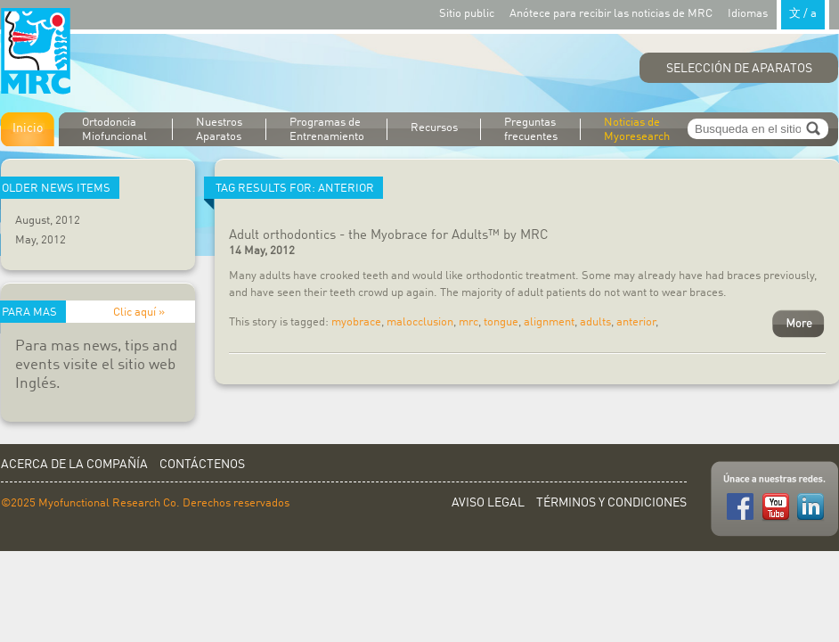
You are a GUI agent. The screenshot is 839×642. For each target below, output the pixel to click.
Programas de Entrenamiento (326, 130)
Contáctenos (202, 464)
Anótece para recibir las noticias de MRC (611, 14)
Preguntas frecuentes (531, 130)
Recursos (434, 128)
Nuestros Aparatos (219, 130)
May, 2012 (40, 240)
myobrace (356, 322)
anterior (636, 322)
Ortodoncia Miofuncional (114, 130)
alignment (549, 322)
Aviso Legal (488, 503)
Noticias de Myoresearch (637, 130)
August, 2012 (47, 220)
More (798, 324)
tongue (501, 322)
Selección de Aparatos (739, 68)
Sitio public (466, 14)
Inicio (27, 128)
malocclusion (420, 322)
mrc (468, 322)
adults (595, 322)
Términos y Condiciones (611, 503)
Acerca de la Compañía (74, 464)
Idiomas (778, 13)
